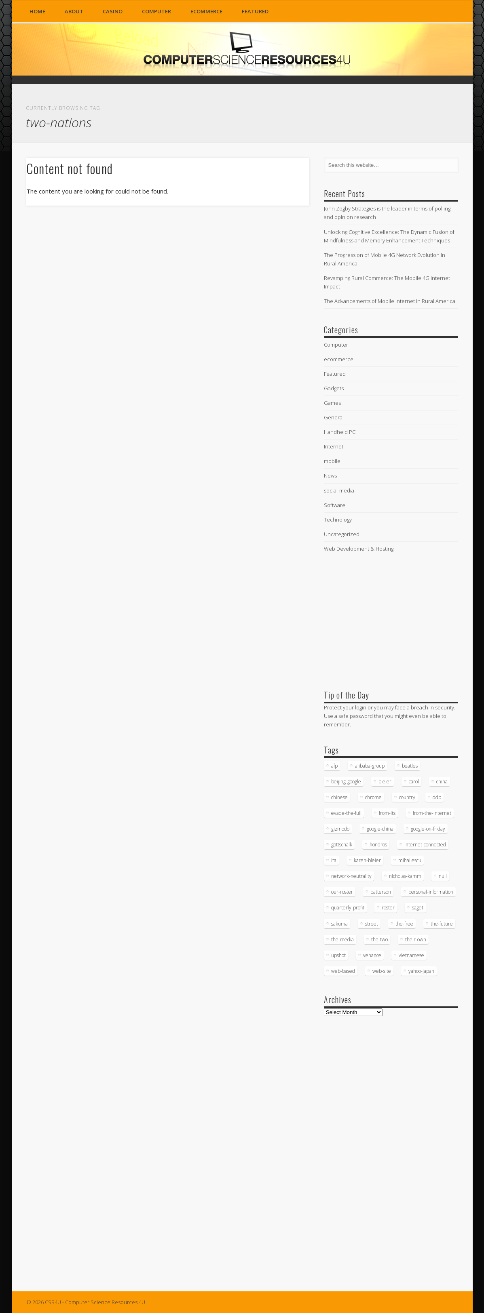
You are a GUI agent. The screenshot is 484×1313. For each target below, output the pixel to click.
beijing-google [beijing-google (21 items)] (346, 781)
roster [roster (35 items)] (388, 907)
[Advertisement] (384, 621)
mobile (332, 461)
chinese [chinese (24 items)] (339, 797)
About (74, 11)
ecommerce (206, 11)
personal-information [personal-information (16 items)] (430, 891)
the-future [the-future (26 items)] (442, 923)
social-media (339, 490)
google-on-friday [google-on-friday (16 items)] (428, 828)
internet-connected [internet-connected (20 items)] (425, 844)
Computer (156, 11)
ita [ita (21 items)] (333, 860)
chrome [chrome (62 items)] (373, 797)
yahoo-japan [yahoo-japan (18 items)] (421, 971)
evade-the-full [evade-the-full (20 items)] (346, 813)
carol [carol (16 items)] (414, 781)
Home (37, 11)
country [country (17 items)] (407, 797)
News (330, 475)
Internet (333, 446)
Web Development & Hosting (358, 548)
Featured (255, 11)
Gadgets (334, 388)
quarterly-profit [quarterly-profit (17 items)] (347, 907)
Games (332, 402)
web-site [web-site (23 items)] (381, 971)
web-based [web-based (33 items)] (343, 971)
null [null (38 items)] (443, 876)
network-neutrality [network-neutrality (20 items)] (351, 876)
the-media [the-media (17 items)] (342, 939)
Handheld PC (339, 432)
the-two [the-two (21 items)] (379, 939)
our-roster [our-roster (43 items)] (342, 891)
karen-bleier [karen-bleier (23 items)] (367, 860)
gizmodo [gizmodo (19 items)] (340, 828)
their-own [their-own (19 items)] (415, 939)
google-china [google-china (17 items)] (380, 828)
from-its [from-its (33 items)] (387, 813)
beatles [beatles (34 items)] (410, 765)
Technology (338, 519)
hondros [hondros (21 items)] (378, 844)
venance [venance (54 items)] (372, 955)
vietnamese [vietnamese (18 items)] (411, 955)
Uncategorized (341, 534)
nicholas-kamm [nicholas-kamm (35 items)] (405, 876)
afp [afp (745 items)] (334, 765)
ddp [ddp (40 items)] (437, 797)
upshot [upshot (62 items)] (338, 955)
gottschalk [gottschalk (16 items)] (341, 844)
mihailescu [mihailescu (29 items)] (409, 860)
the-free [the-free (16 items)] (404, 923)
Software (334, 505)
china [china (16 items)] (442, 781)
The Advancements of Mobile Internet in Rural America (389, 301)
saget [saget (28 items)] (417, 907)
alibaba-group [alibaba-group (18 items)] (370, 765)
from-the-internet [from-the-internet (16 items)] (432, 813)
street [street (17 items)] (371, 923)
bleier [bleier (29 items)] (384, 781)
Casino (113, 11)
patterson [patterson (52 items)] (380, 891)
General (334, 417)
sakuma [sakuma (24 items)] (339, 923)
